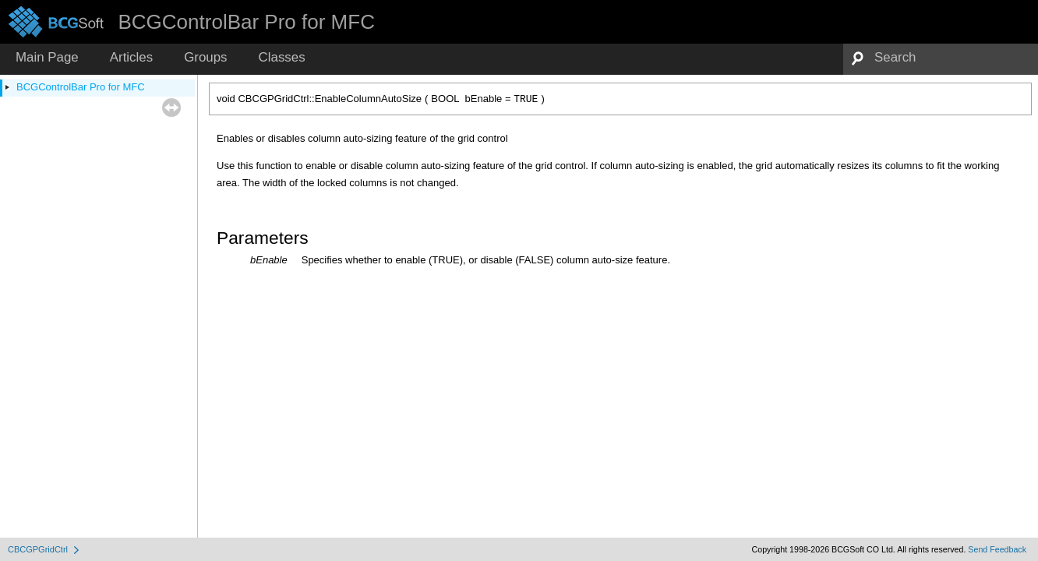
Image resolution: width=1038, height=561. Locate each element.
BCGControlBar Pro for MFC (80, 87)
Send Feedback (997, 549)
